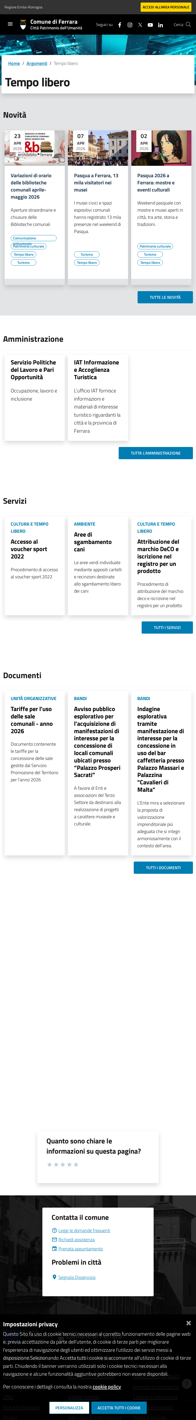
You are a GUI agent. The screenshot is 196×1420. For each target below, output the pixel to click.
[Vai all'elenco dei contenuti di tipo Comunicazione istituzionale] (34, 238)
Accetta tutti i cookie (119, 1408)
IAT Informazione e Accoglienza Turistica (96, 369)
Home (14, 63)
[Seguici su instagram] (128, 24)
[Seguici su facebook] (118, 24)
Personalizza (69, 1408)
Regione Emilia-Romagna (23, 7)
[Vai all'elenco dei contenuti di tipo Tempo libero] (23, 254)
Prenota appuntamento (77, 1248)
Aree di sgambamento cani (93, 542)
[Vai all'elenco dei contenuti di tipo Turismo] (23, 263)
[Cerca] (188, 24)
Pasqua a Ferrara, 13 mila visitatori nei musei (96, 182)
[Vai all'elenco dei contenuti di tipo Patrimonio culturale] (28, 246)
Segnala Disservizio (73, 1277)
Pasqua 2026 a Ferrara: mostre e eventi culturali (156, 182)
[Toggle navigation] (10, 24)
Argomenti (37, 63)
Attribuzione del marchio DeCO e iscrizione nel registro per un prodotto (158, 556)
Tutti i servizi (167, 627)
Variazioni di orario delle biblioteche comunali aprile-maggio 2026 (31, 186)
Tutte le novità (165, 297)
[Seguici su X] (138, 24)
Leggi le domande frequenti (81, 1230)
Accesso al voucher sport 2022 (29, 549)
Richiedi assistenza (73, 1239)
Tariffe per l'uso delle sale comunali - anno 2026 (32, 719)
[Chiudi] (188, 1322)
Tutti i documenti (163, 868)
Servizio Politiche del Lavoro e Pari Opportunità (33, 369)
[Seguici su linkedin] (158, 24)
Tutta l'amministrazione (156, 453)
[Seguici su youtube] (148, 24)
